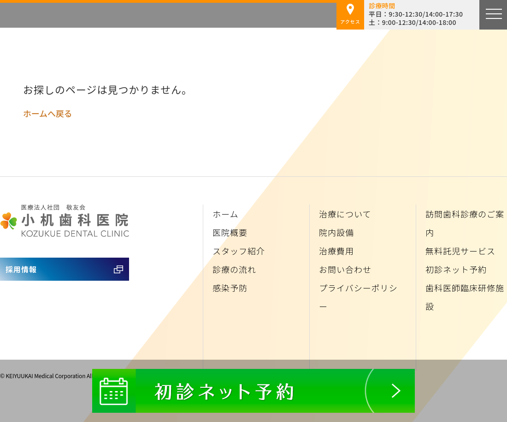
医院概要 (230, 232)
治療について (345, 214)
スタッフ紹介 (238, 251)
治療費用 (336, 251)
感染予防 (230, 288)
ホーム (225, 214)
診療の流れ (234, 269)
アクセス (350, 14)
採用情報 (21, 269)
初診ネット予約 (456, 269)
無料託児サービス (460, 251)
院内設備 (336, 232)
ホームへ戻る (47, 113)
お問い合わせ (345, 269)
